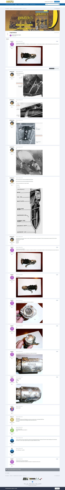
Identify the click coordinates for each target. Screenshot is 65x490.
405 (12, 455)
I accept (57, 488)
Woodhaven (12, 71)
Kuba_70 (12, 416)
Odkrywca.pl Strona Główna (9, 4)
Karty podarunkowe (32, 4)
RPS (12, 437)
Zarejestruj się (57, 1)
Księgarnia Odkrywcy (26, 4)
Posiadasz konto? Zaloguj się (49, 1)
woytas (12, 406)
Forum (16, 4)
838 (12, 434)
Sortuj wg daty (57, 68)
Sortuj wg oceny (52, 68)
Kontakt (36, 483)
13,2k (12, 78)
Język (25, 483)
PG (11, 427)
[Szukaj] (49, 4)
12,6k (12, 413)
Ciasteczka (39, 483)
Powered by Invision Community (32, 485)
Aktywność (20, 4)
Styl (27, 483)
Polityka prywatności (32, 483)
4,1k (12, 48)
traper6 (11, 41)
